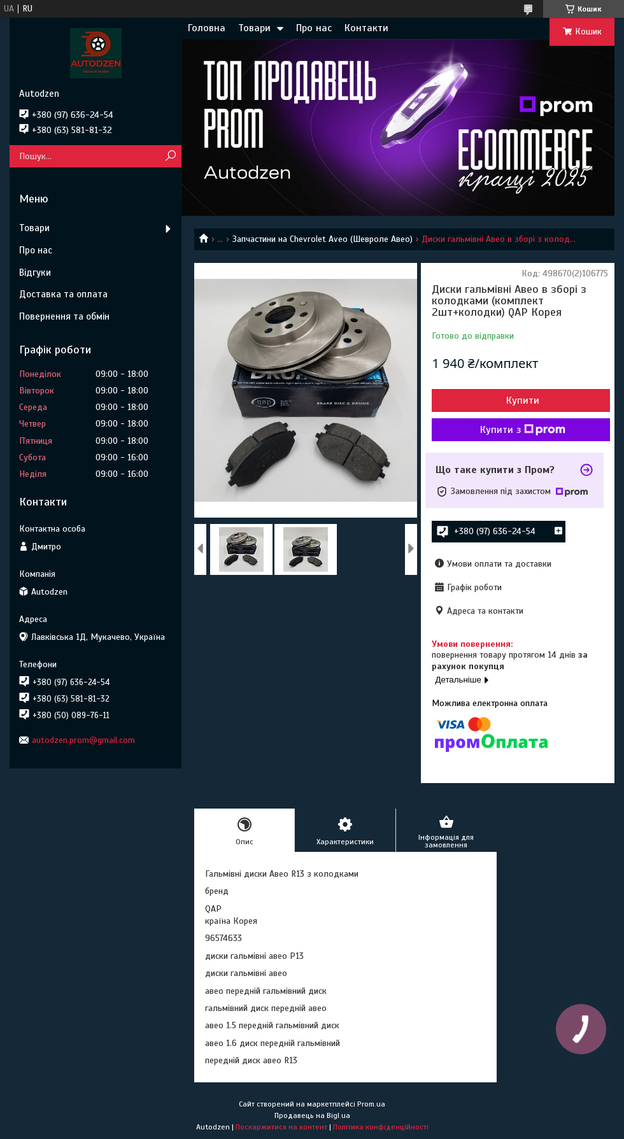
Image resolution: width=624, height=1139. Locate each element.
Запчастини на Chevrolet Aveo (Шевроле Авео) (322, 239)
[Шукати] (170, 156)
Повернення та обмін (64, 316)
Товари (254, 28)
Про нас (314, 28)
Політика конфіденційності (381, 1126)
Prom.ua (371, 1104)
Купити (522, 400)
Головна (206, 28)
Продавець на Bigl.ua (312, 1115)
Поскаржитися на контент (281, 1126)
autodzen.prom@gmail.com (83, 740)
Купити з (522, 429)
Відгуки (35, 272)
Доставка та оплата (63, 294)
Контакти (366, 28)
